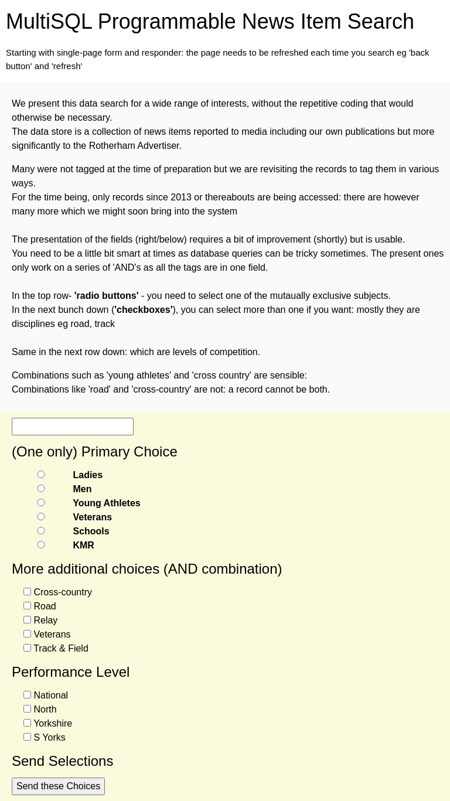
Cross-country (62, 592)
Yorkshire (52, 723)
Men (82, 489)
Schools (91, 531)
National (50, 695)
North (44, 709)
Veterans (92, 517)
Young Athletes (107, 503)
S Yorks (49, 737)
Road (44, 606)
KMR (83, 545)
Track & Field (60, 648)
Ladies (88, 475)
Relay (45, 620)
